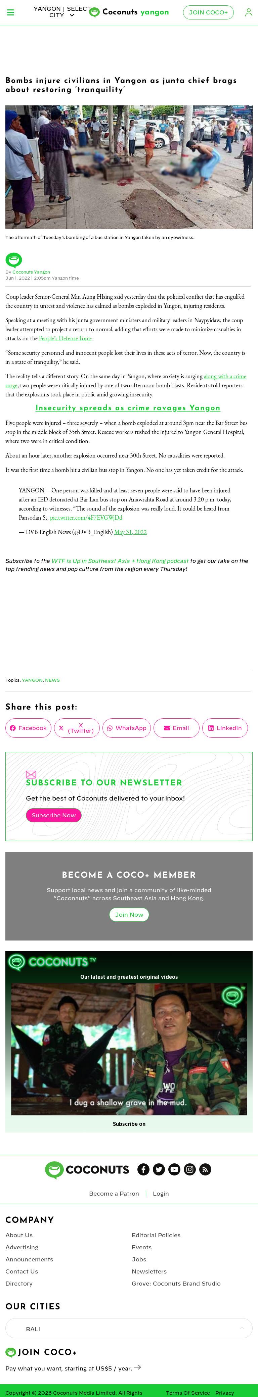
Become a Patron (114, 1194)
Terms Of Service (188, 1393)
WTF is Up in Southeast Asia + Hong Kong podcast (120, 561)
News (52, 680)
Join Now (129, 915)
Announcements (29, 1259)
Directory (19, 1284)
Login (249, 12)
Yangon (32, 680)
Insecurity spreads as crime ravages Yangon (128, 408)
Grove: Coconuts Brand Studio (176, 1284)
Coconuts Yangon (31, 272)
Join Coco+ (208, 12)
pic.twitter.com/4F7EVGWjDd (86, 517)
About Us (19, 1235)
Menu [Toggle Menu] (10, 12)
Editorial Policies (156, 1235)
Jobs (139, 1259)
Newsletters (149, 1271)
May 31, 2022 (130, 532)
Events (142, 1247)
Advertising (21, 1247)
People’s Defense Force (65, 338)
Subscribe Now (54, 815)
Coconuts (135, 12)
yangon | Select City (62, 12)
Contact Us (21, 1271)
